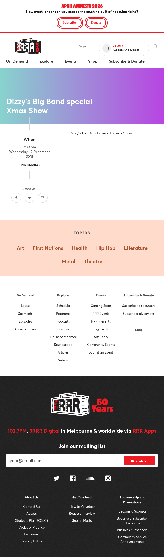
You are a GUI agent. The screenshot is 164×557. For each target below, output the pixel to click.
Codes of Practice (32, 527)
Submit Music (82, 520)
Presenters (63, 329)
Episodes (25, 321)
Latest (25, 306)
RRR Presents (101, 321)
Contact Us (31, 506)
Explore (63, 295)
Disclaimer (32, 534)
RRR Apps (145, 430)
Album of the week (63, 337)
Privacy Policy (31, 541)
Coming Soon (101, 306)
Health (80, 248)
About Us (31, 497)
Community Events (101, 344)
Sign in (84, 46)
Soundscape (63, 344)
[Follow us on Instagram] (108, 478)
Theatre (93, 261)
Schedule (63, 306)
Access (31, 513)
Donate (96, 22)
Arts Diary (101, 337)
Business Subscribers (132, 530)
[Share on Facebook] (16, 198)
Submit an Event (101, 352)
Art (20, 248)
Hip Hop (106, 248)
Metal (68, 261)
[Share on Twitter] (29, 198)
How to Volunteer (82, 506)
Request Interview (82, 513)
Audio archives (25, 329)
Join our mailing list (82, 446)
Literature (136, 248)
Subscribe (70, 22)
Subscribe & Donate (138, 295)
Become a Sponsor (132, 511)
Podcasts (63, 321)
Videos (63, 360)
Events (101, 295)
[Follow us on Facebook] (73, 478)
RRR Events (101, 313)
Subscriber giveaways (139, 313)
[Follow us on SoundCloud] (90, 478)
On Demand (25, 295)
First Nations (48, 248)
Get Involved (82, 497)
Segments (25, 313)
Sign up (139, 461)
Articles (63, 352)
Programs (63, 313)
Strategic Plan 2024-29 (31, 520)
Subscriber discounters (138, 306)
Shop (139, 330)
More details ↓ (30, 164)
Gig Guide (101, 329)
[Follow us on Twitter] (56, 479)
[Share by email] (43, 198)
